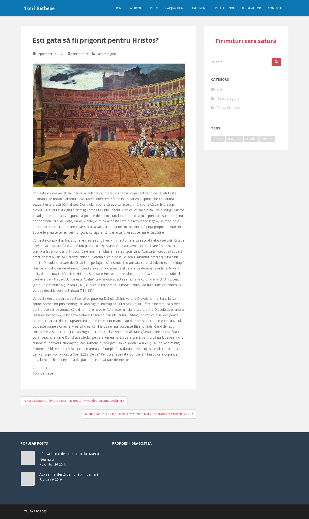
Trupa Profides (228, 107)
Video (154, 8)
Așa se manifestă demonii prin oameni (68, 474)
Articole (136, 8)
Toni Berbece (39, 8)
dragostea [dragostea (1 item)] (234, 139)
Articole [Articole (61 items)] (218, 139)
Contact (274, 8)
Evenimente (200, 8)
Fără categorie (107, 54)
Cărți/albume (175, 8)
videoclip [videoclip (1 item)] (267, 139)
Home (119, 8)
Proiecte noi (224, 8)
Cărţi (220, 89)
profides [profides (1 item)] (251, 139)
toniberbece (80, 54)
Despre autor (251, 8)
